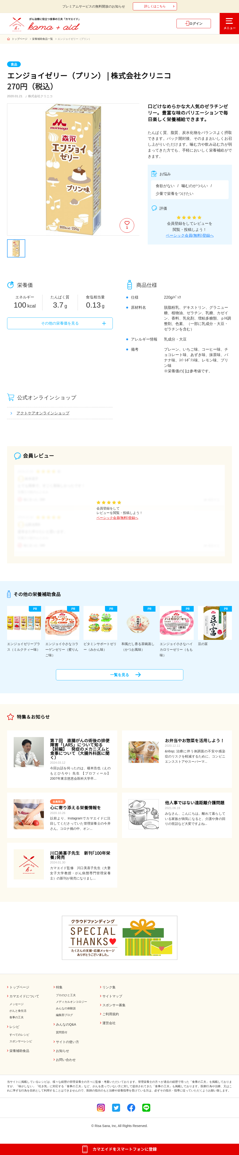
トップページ (19, 38)
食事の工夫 (16, 1021)
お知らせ (62, 1055)
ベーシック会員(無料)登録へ (190, 235)
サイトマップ (112, 1000)
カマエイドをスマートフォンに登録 (124, 1149)
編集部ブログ (64, 1018)
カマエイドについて (24, 1000)
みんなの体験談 (66, 1012)
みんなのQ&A (66, 1028)
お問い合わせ (66, 1064)
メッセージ (16, 1008)
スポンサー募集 (114, 1009)
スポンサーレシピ (20, 1045)
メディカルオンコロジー (71, 1005)
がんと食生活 (17, 1014)
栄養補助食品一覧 (42, 38)
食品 (14, 64)
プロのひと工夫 (66, 999)
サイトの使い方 (67, 1046)
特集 (59, 991)
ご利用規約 (110, 1018)
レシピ (14, 1031)
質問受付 (61, 1036)
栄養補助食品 (19, 1055)
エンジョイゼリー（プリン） (74, 38)
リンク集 (109, 991)
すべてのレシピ (19, 1038)
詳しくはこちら (155, 6)
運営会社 (109, 1027)
